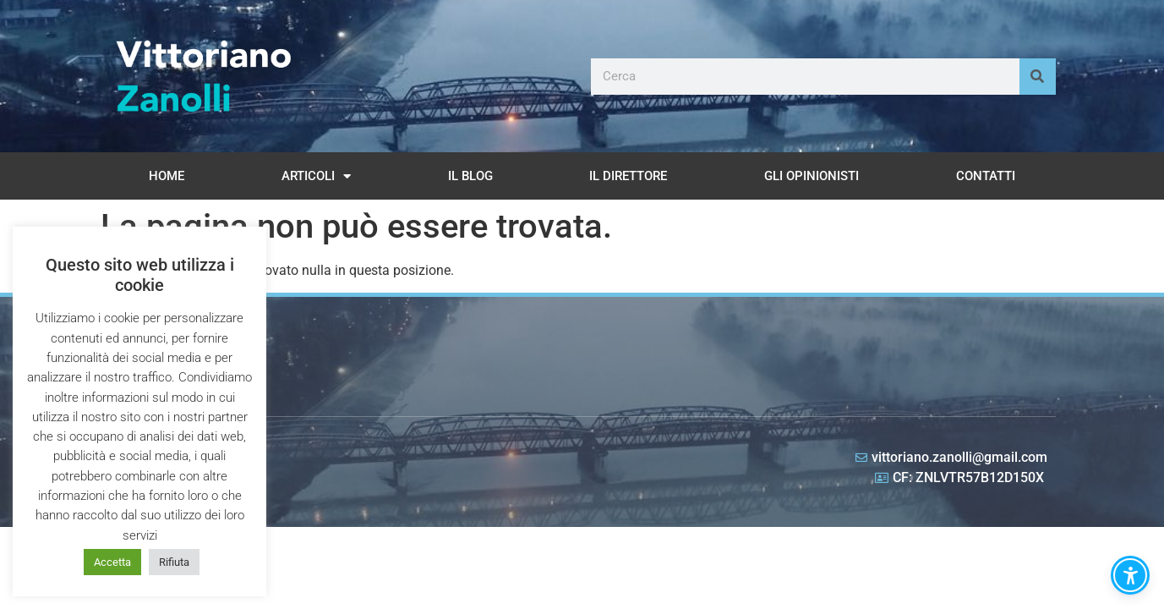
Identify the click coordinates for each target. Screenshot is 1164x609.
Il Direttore (628, 176)
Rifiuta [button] (174, 562)
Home (166, 176)
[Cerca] (1037, 76)
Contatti (985, 176)
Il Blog (470, 176)
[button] (1130, 575)
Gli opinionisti (811, 176)
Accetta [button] (112, 562)
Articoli (316, 176)
